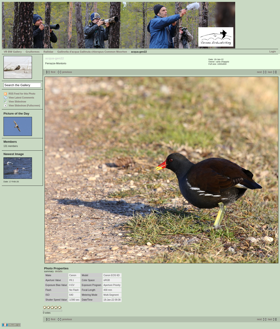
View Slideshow (17, 101)
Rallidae (48, 51)
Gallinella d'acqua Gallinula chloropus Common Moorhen (92, 51)
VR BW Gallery (13, 51)
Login (273, 51)
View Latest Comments (21, 97)
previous (67, 72)
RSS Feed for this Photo (22, 93)
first (53, 72)
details (59, 271)
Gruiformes (32, 51)
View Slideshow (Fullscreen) (24, 105)
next (259, 72)
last (270, 72)
